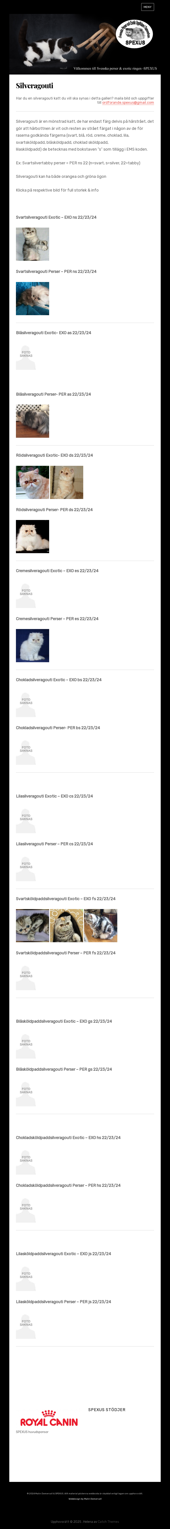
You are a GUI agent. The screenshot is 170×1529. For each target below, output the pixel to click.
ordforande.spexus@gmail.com (128, 102)
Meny (148, 7)
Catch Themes (108, 1522)
